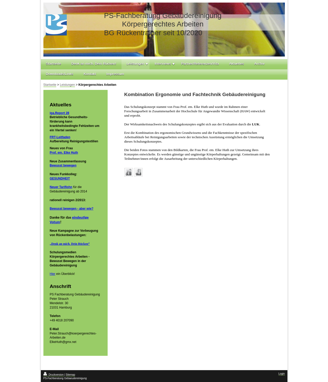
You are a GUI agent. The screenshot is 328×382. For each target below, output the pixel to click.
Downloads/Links (59, 74)
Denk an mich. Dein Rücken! (93, 64)
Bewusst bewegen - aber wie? (71, 208)
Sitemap (70, 374)
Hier (52, 274)
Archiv (259, 64)
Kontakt (89, 74)
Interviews (163, 64)
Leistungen (135, 64)
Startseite (53, 64)
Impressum (115, 74)
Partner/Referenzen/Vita (200, 64)
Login (281, 373)
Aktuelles (236, 64)
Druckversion (53, 374)
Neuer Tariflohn (61, 187)
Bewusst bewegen (63, 165)
